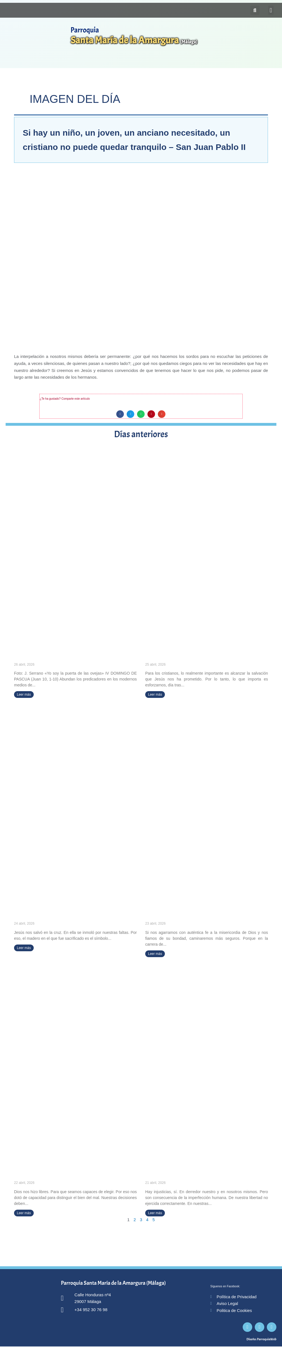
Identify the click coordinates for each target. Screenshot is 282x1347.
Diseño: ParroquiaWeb (261, 1339)
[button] (271, 10)
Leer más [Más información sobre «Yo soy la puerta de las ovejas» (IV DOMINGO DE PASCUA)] (24, 694)
